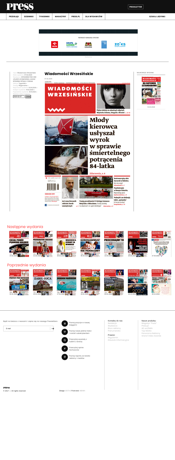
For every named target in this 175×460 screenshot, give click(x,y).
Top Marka (146, 330)
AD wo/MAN (147, 328)
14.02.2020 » (30, 90)
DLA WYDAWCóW (93, 16)
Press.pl (145, 325)
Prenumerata (114, 330)
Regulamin (113, 337)
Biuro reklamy (114, 328)
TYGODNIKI (44, 16)
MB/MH (82, 391)
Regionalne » (23, 85)
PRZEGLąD (14, 16)
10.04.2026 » (33, 88)
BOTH (67, 391)
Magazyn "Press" (149, 323)
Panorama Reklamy (151, 333)
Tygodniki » (23, 83)
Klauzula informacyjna (118, 340)
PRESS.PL (75, 16)
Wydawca (112, 325)
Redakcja (112, 323)
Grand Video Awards (151, 335)
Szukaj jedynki (157, 16)
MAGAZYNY (60, 16)
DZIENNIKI (29, 16)
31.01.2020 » (33, 92)
